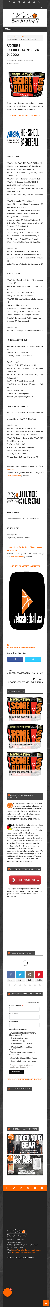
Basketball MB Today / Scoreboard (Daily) (19, 1039)
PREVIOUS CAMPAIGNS (17, 1079)
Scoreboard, (14, 63)
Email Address (16, 1005)
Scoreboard (18, 37)
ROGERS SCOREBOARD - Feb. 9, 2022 (23, 50)
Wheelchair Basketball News (24, 1061)
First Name (13, 1014)
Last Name (13, 1021)
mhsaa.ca (10, 469)
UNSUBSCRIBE (35, 1079)
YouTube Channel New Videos (24, 1058)
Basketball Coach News (22, 1044)
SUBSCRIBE (24, 115)
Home (10, 37)
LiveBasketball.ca (14, 476)
